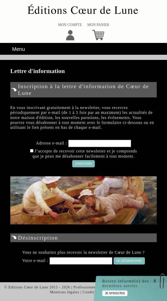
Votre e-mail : (36, 260)
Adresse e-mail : (52, 143)
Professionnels (86, 287)
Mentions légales (64, 292)
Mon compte (70, 25)
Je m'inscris (115, 293)
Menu (18, 49)
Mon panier (98, 25)
